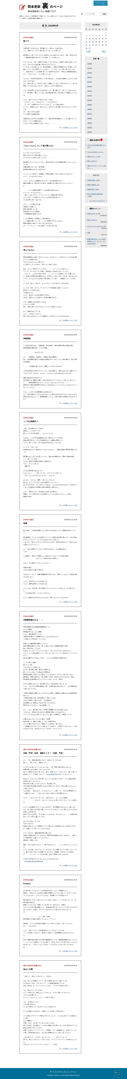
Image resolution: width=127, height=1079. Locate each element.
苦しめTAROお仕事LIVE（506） (95, 195)
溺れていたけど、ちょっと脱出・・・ (96, 167)
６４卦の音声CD (51, 774)
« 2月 (88, 51)
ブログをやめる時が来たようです (96, 146)
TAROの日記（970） (94, 180)
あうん (100, 3)
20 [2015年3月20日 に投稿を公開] (99, 42)
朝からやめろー (92, 161)
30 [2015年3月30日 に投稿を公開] (86, 48)
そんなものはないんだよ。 (95, 152)
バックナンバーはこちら (97, 201)
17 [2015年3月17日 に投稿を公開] (89, 42)
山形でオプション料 (93, 156)
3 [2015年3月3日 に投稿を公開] (89, 35)
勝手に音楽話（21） (93, 185)
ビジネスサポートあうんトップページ (63, 1071)
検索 (104, 14)
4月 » (104, 51)
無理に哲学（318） (93, 189)
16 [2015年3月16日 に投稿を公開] (86, 42)
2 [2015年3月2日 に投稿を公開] (86, 35)
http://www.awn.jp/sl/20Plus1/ (34, 861)
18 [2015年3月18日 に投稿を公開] (93, 42)
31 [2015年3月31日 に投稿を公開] (89, 48)
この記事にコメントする (68, 127)
